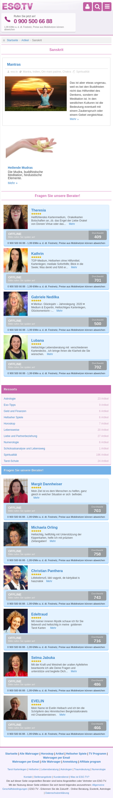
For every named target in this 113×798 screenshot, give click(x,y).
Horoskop (9, 422)
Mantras (14, 63)
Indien (36, 70)
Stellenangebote (43, 776)
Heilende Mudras (20, 167)
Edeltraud (39, 613)
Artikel (25, 39)
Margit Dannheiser (46, 483)
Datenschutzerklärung (57, 792)
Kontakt (28, 776)
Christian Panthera (47, 570)
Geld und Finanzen (15, 410)
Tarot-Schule (11, 460)
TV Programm (97, 752)
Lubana (37, 340)
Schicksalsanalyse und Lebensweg (24, 447)
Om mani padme (51, 70)
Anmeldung (70, 760)
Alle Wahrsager (29, 752)
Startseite (12, 39)
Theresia (38, 209)
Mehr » (13, 182)
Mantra (27, 70)
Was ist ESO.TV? (79, 776)
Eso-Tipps (10, 404)
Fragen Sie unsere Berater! (23, 469)
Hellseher (34, 768)
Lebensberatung (50, 768)
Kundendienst (61, 776)
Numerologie (11, 441)
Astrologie (10, 398)
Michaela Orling (44, 527)
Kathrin (37, 253)
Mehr (73, 118)
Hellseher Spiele (13, 416)
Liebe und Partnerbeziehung (20, 435)
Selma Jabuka (43, 657)
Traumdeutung (82, 768)
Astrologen (66, 768)
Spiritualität (82, 70)
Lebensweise (11, 429)
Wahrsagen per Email (56, 756)
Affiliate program (90, 760)
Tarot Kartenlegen (17, 768)
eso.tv (14, 70)
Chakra (66, 70)
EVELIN (37, 700)
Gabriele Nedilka (45, 296)
